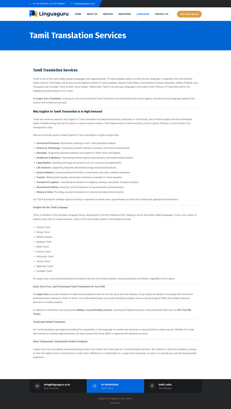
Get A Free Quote (189, 14)
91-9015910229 (109, 384)
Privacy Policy (115, 403)
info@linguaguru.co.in (57, 384)
